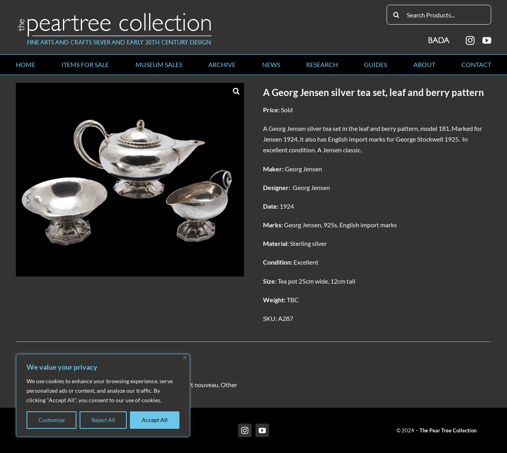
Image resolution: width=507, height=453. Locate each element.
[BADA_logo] (439, 37)
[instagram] (470, 40)
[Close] (185, 357)
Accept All (155, 420)
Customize (51, 420)
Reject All (103, 420)
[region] (103, 395)
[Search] (396, 15)
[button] (236, 91)
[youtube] (486, 40)
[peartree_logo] (115, 14)
